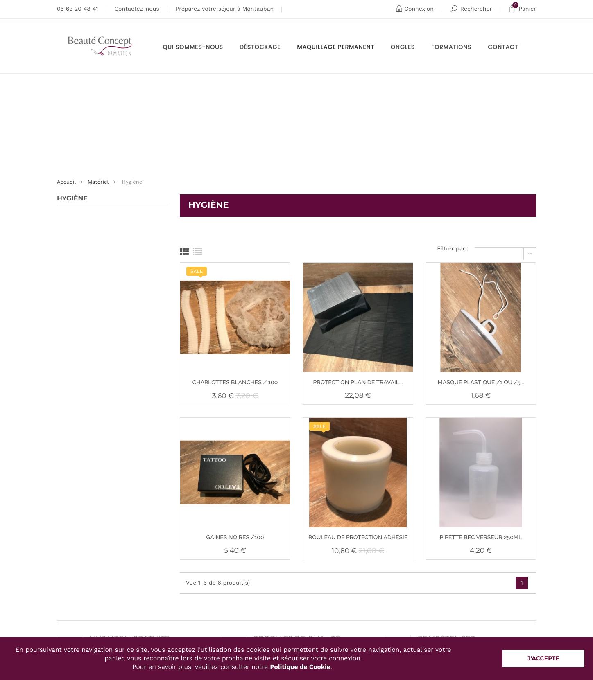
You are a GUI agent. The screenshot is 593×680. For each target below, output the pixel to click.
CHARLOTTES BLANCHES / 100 (235, 382)
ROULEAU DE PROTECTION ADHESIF (357, 537)
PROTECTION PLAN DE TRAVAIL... (358, 382)
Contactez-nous (136, 9)
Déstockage (260, 47)
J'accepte (543, 658)
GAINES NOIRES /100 (235, 537)
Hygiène (72, 199)
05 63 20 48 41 (77, 9)
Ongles (403, 47)
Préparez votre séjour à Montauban (225, 9)
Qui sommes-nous (193, 47)
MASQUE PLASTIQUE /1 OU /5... (481, 382)
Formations (451, 47)
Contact (503, 47)
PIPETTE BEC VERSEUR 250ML (481, 537)
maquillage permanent (335, 47)
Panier (522, 9)
